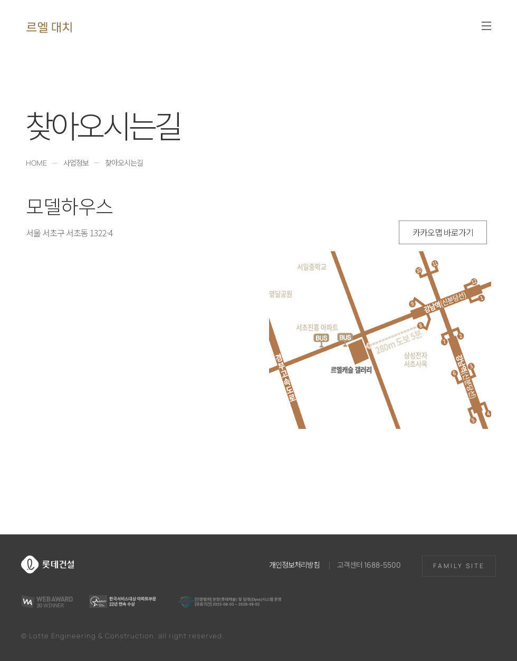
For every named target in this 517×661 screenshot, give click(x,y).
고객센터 (369, 564)
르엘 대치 (49, 27)
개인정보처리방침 (294, 564)
